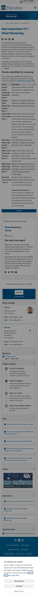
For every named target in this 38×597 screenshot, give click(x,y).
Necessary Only (19, 581)
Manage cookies (19, 591)
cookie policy (15, 575)
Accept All (19, 586)
